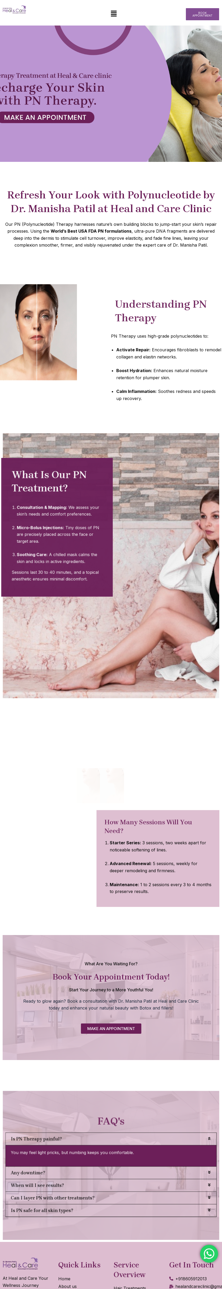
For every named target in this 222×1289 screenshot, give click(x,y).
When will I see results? (71, 1176)
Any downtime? (66, 1169)
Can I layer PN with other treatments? (79, 1183)
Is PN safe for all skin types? (73, 1189)
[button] (114, 14)
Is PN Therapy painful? (70, 1151)
